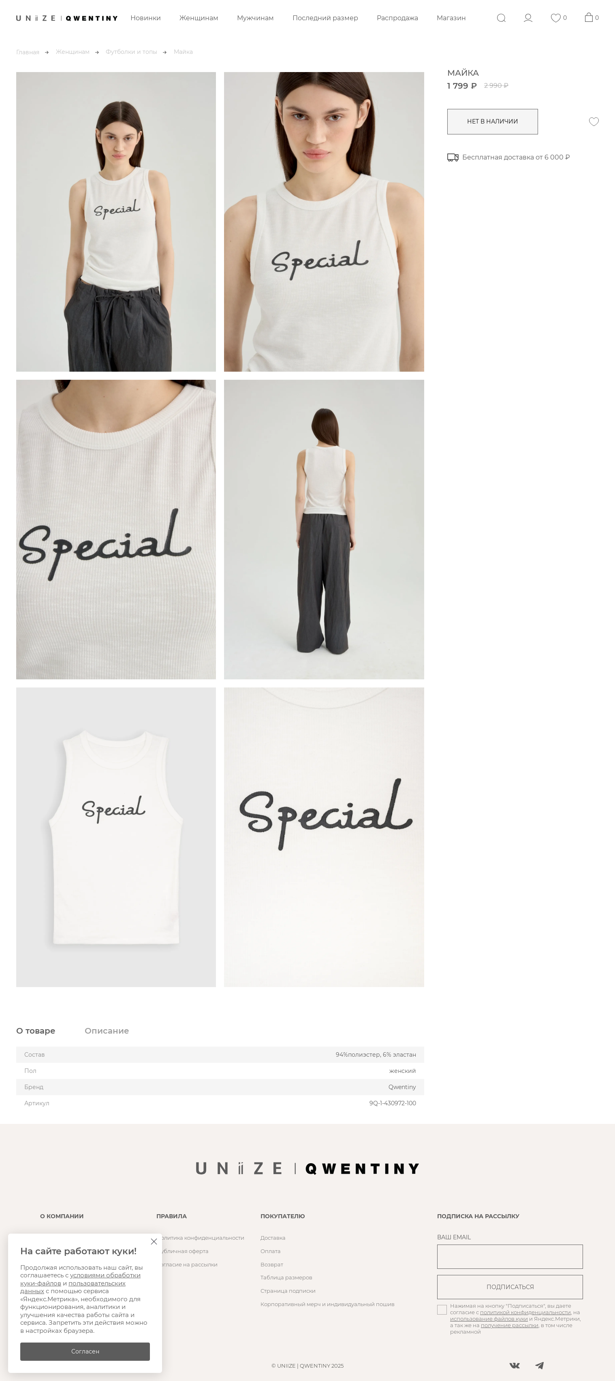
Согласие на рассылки (187, 1264)
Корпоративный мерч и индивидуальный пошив (328, 1304)
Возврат (272, 1264)
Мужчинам (255, 18)
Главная (27, 52)
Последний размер (325, 18)
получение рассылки (509, 1325)
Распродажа (397, 18)
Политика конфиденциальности (200, 1237)
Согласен (85, 1351)
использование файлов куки (489, 1318)
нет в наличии (493, 121)
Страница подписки (288, 1290)
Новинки (145, 18)
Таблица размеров (286, 1277)
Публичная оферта (182, 1251)
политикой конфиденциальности (525, 1312)
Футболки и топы (131, 51)
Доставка (273, 1237)
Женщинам (198, 18)
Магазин (451, 18)
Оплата (271, 1251)
